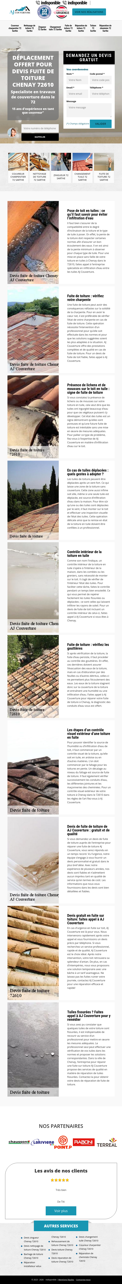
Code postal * (97, 73)
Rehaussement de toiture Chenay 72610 (62, 1243)
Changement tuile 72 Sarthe (55, 28)
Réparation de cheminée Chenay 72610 (88, 1257)
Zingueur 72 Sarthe (42, 28)
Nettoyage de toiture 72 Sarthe (29, 28)
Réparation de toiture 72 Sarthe (81, 28)
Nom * (70, 73)
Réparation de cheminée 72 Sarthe (105, 28)
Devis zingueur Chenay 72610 (31, 1239)
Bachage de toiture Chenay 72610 (33, 1256)
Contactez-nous (83, 1279)
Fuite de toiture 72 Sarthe (68, 28)
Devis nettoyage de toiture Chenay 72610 (35, 1247)
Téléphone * (96, 87)
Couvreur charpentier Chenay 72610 (90, 1247)
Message (71, 101)
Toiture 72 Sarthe (93, 28)
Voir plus (61, 1211)
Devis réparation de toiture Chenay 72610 (62, 1259)
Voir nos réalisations (89, 11)
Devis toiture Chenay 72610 (61, 1251)
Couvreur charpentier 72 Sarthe (15, 28)
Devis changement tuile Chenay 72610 (88, 1238)
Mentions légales (66, 1279)
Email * (70, 87)
